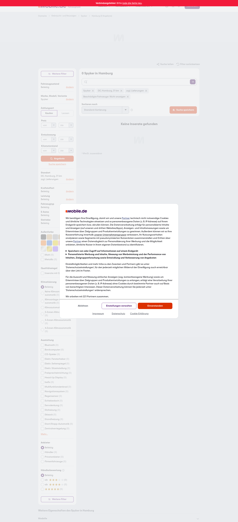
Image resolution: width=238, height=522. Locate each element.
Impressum (98, 313)
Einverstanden (155, 305)
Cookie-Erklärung (139, 313)
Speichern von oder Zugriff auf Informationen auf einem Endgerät (103, 251)
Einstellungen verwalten (119, 305)
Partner (126, 218)
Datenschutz (118, 313)
